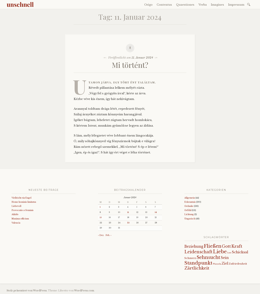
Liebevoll (16, 206)
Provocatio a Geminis (22, 210)
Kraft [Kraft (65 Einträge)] (236, 246)
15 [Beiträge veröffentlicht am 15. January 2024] (101, 217)
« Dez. (101, 235)
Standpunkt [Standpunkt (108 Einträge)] (198, 263)
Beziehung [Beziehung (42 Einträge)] (193, 246)
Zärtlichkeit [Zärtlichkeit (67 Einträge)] (196, 268)
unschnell (20, 4)
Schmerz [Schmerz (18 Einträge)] (190, 258)
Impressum (236, 4)
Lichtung (189, 214)
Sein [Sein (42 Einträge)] (225, 257)
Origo (148, 4)
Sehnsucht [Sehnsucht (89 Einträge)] (208, 257)
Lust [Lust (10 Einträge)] (229, 253)
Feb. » (108, 235)
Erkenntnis (190, 202)
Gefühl (187, 210)
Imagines (217, 4)
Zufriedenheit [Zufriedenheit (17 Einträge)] (238, 263)
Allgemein (189, 198)
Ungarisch (189, 218)
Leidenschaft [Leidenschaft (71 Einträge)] (198, 251)
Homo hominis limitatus (24, 202)
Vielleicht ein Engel (21, 198)
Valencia (16, 223)
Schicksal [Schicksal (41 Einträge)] (240, 252)
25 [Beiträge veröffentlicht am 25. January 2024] (128, 223)
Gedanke (189, 206)
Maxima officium (20, 218)
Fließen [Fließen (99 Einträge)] (212, 246)
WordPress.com (84, 290)
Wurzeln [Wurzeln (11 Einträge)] (217, 264)
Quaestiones (185, 4)
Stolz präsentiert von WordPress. (27, 290)
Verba (202, 4)
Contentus (164, 4)
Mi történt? (130, 65)
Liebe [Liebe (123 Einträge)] (220, 252)
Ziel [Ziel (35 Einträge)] (225, 263)
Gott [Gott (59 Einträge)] (226, 246)
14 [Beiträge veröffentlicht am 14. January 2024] (156, 212)
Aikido (15, 214)
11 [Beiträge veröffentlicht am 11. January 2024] (128, 212)
